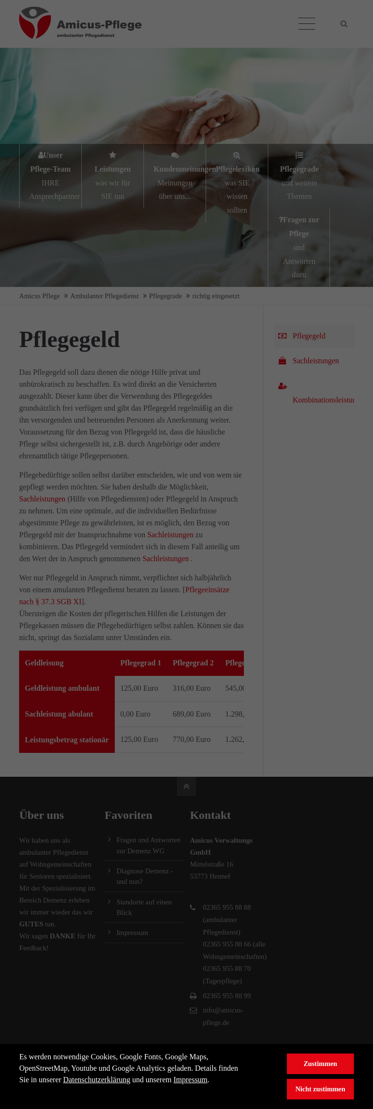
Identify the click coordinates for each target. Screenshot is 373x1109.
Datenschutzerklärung (96, 1080)
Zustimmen (320, 1063)
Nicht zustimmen (320, 1089)
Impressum (191, 1080)
